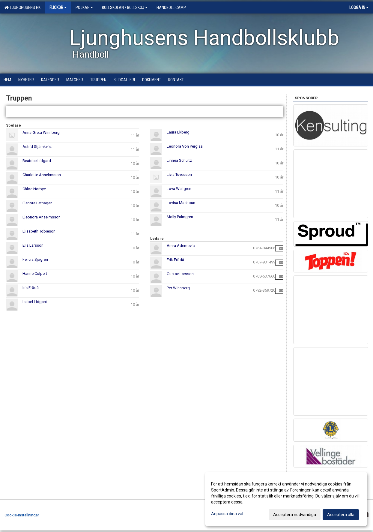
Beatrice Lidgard (36, 160)
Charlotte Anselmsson (41, 175)
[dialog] (286, 499)
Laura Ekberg (178, 132)
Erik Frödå (175, 259)
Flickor (58, 7)
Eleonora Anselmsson (41, 217)
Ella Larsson (32, 245)
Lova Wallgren (179, 188)
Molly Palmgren (180, 217)
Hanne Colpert (34, 273)
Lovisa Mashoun (181, 202)
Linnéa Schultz (179, 160)
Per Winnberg (178, 288)
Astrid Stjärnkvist (37, 146)
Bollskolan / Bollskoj (125, 7)
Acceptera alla (340, 514)
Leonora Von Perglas (185, 146)
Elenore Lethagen (37, 203)
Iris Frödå (30, 287)
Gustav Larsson (180, 274)
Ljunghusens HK (22, 7)
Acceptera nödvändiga (294, 514)
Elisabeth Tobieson (38, 231)
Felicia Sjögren (35, 259)
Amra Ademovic (181, 245)
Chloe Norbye (34, 189)
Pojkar (84, 7)
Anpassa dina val (227, 513)
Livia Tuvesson (179, 174)
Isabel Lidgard (34, 301)
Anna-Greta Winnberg (41, 132)
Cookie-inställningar (21, 515)
